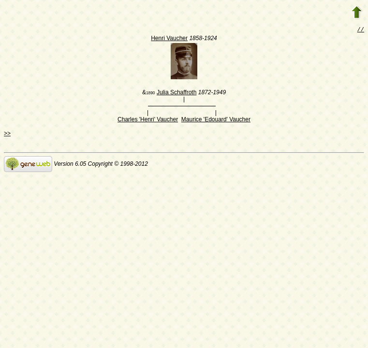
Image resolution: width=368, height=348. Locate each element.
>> (7, 134)
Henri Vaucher (169, 39)
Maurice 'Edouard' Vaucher (215, 120)
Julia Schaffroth (177, 93)
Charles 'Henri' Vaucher (148, 120)
